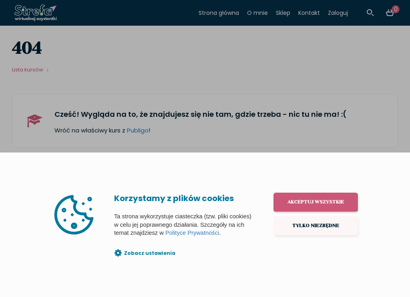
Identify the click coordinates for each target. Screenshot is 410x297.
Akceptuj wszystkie (315, 202)
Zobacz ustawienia (149, 253)
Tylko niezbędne (315, 225)
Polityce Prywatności (192, 233)
